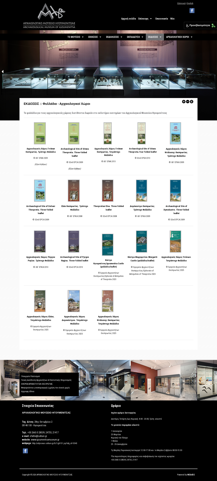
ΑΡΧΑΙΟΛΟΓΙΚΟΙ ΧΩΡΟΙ (177, 37)
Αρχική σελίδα (128, 18)
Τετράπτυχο (103, 323)
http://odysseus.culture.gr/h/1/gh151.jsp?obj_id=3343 (54, 443)
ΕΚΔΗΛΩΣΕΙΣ (112, 37)
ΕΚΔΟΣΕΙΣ (153, 37)
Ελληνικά (181, 3)
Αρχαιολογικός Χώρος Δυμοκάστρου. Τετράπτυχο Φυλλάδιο (74, 320)
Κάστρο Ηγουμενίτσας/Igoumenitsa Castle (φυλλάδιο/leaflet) (108, 263)
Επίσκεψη (143, 18)
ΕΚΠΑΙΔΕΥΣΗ (133, 37)
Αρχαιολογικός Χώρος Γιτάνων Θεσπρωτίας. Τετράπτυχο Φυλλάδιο (109, 152)
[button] (213, 25)
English (190, 3)
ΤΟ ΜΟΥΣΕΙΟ (73, 37)
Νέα (172, 18)
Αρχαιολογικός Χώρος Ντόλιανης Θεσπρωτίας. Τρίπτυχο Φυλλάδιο (176, 152)
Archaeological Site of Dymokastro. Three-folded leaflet (176, 210)
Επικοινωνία (161, 18)
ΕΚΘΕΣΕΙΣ (93, 37)
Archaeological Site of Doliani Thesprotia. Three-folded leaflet (40, 210)
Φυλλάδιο (114, 323)
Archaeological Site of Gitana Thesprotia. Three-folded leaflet (75, 152)
